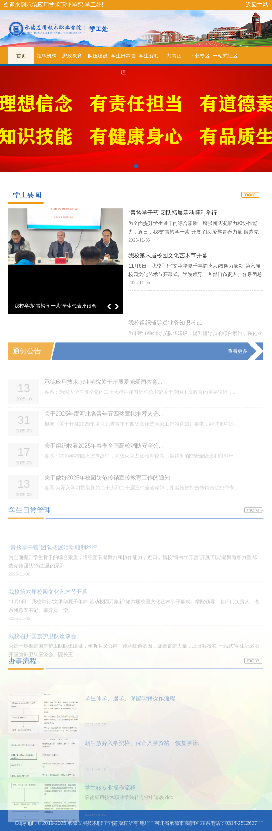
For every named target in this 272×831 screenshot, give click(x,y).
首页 (21, 55)
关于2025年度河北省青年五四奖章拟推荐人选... (104, 426)
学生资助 (149, 55)
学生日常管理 (123, 58)
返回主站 (257, 5)
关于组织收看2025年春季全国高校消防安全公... (104, 458)
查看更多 (238, 357)
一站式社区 (225, 55)
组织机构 (47, 55)
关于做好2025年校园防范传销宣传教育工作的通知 (107, 490)
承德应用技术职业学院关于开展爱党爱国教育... (103, 394)
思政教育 (72, 55)
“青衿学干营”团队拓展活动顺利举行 (172, 215)
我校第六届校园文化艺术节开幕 (168, 258)
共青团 (174, 55)
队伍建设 (98, 55)
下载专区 (200, 55)
